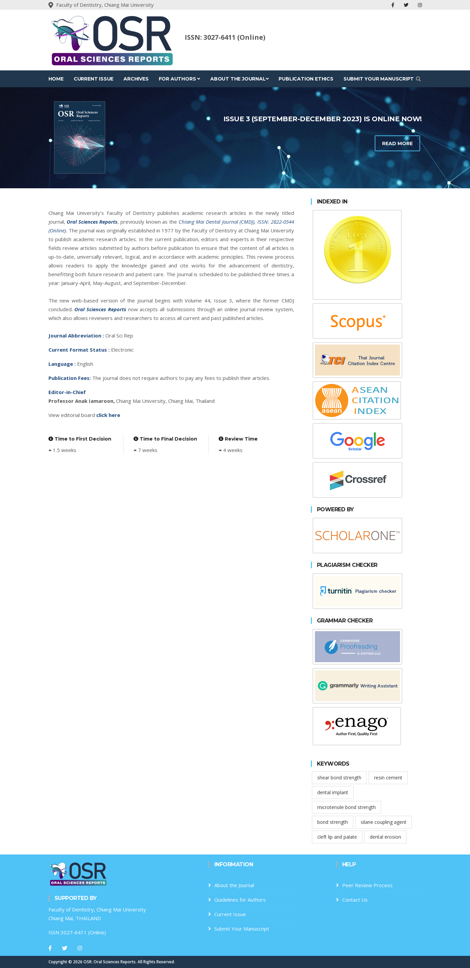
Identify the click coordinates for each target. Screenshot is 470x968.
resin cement (388, 777)
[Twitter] (65, 948)
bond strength (332, 822)
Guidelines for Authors (240, 899)
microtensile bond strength (346, 807)
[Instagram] (79, 948)
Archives (135, 79)
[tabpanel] (235, 137)
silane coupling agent (383, 822)
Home (56, 79)
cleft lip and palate (337, 837)
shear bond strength (339, 777)
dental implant (332, 792)
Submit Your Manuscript (379, 79)
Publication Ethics (306, 79)
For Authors (179, 79)
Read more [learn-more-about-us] (366, 143)
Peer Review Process (367, 885)
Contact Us (355, 899)
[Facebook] (50, 948)
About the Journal (239, 79)
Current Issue (93, 79)
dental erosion (385, 837)
